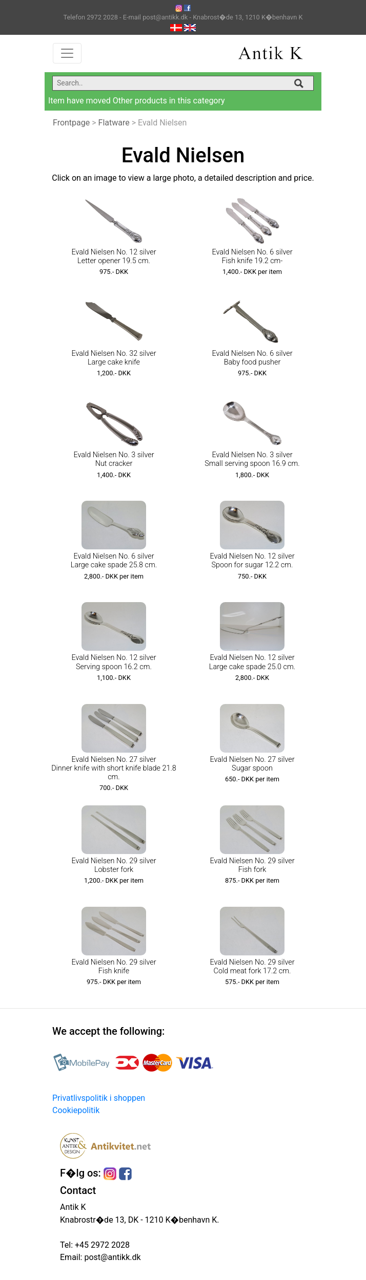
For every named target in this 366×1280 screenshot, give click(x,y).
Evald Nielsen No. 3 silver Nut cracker (113, 459)
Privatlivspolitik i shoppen (98, 1098)
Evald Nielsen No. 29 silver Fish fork (252, 865)
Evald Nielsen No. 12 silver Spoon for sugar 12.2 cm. (252, 560)
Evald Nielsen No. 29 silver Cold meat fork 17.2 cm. (252, 966)
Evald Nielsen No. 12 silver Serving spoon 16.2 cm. (113, 662)
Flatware (114, 122)
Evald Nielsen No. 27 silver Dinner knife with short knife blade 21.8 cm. (113, 768)
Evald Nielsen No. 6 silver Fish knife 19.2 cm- (252, 256)
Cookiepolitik (75, 1110)
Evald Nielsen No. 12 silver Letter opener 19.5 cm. (113, 256)
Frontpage (71, 122)
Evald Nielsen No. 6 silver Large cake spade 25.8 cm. (114, 560)
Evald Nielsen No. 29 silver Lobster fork (113, 865)
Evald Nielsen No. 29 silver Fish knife (113, 966)
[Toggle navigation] (67, 53)
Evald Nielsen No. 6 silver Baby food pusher (252, 358)
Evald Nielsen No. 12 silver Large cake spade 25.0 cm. (252, 662)
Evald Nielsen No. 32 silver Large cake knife (113, 358)
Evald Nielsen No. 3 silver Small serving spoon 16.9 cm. (252, 459)
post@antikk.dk (111, 1257)
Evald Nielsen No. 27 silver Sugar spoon (252, 764)
